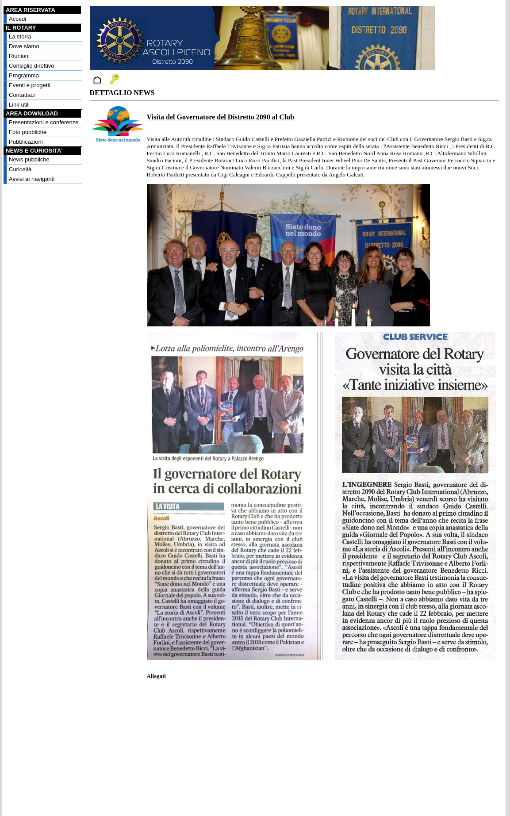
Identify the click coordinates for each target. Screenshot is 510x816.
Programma (24, 75)
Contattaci (22, 95)
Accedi (17, 18)
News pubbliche (29, 159)
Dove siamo (24, 46)
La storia (20, 36)
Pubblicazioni (26, 141)
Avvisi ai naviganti (31, 179)
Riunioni (19, 56)
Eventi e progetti (29, 85)
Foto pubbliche (27, 132)
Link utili (19, 104)
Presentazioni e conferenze (44, 122)
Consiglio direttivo (31, 65)
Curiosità (20, 169)
